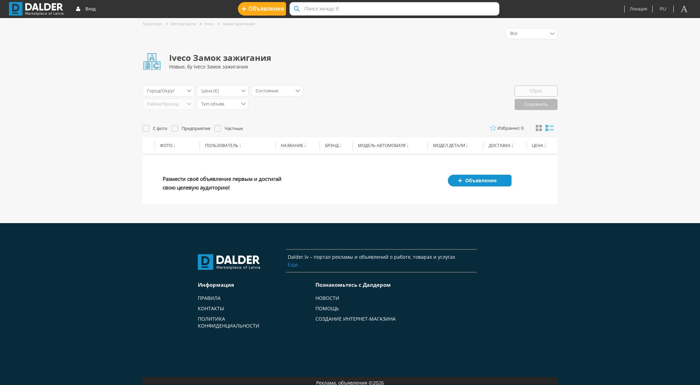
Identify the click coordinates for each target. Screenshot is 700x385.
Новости (327, 298)
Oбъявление (262, 8)
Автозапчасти (183, 23)
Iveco (209, 23)
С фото (160, 128)
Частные (233, 128)
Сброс (536, 91)
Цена (537, 145)
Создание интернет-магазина (355, 318)
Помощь (327, 308)
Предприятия (196, 128)
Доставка (499, 145)
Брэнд (332, 145)
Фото (166, 145)
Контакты (211, 308)
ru (663, 8)
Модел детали (449, 145)
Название (292, 145)
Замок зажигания (239, 23)
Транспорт (152, 23)
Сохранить (536, 104)
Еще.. (294, 264)
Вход (85, 9)
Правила (209, 298)
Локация (638, 8)
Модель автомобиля (382, 145)
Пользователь (221, 145)
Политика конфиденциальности (228, 322)
